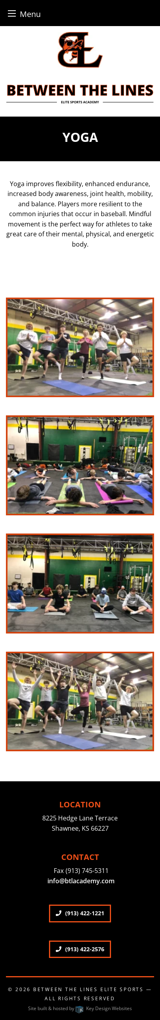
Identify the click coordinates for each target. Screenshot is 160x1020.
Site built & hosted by (80, 1008)
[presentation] (80, 349)
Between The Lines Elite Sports (88, 989)
